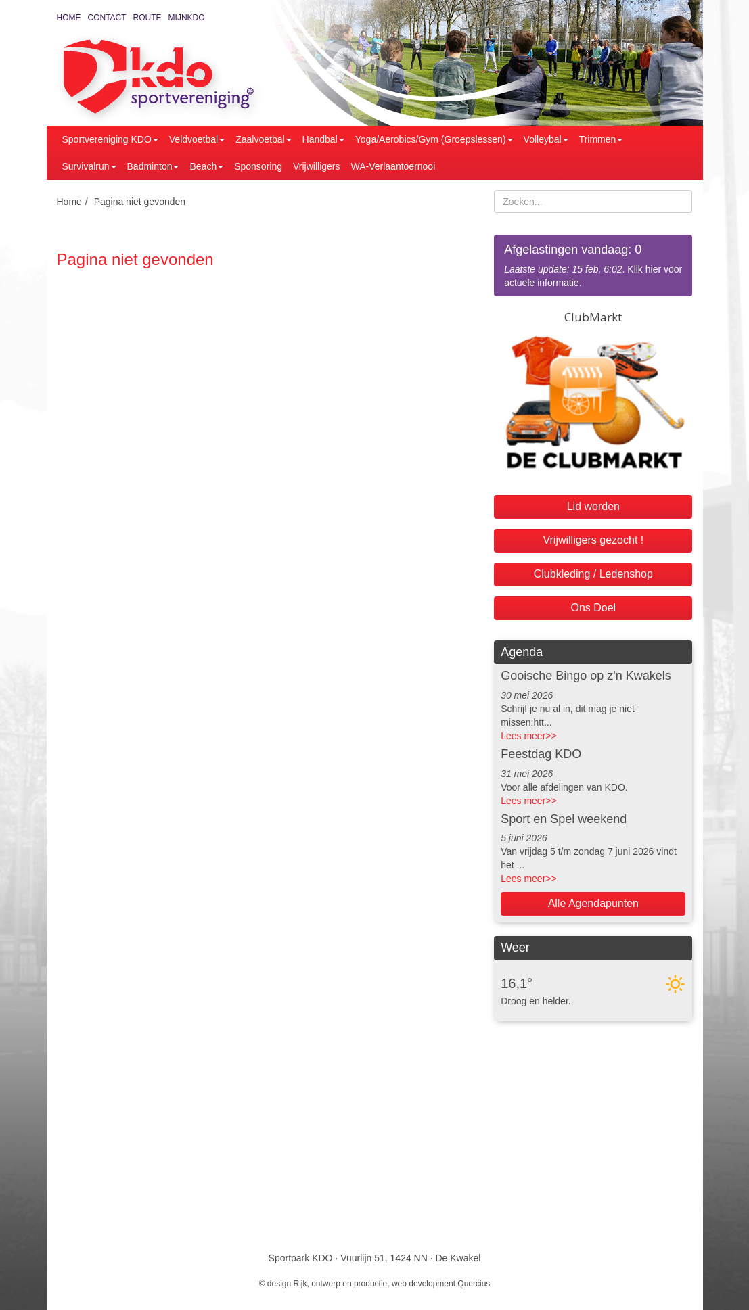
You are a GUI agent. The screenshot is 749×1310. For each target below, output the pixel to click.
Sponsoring (258, 166)
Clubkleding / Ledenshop (593, 574)
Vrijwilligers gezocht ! (593, 540)
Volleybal (546, 139)
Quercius (473, 1283)
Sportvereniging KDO (110, 139)
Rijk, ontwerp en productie (341, 1283)
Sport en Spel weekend (564, 819)
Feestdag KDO (541, 754)
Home (69, 17)
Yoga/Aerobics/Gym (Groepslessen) (434, 139)
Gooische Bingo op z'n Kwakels (586, 675)
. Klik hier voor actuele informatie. (593, 264)
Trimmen (601, 139)
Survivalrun (89, 166)
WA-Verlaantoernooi (393, 166)
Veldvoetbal (197, 139)
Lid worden (593, 506)
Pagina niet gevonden (139, 201)
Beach (206, 166)
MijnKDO (186, 17)
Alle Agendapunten (593, 903)
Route (147, 17)
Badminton (153, 166)
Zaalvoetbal (263, 139)
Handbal (323, 139)
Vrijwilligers (316, 166)
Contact (107, 17)
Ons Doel (593, 607)
